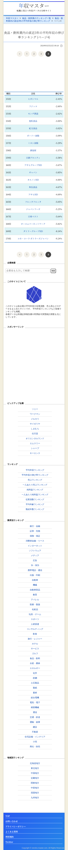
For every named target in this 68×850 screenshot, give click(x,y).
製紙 (35, 688)
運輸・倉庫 (35, 722)
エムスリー (35, 443)
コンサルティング (35, 629)
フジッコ (33, 106)
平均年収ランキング (35, 470)
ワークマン (35, 414)
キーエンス (35, 453)
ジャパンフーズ (33, 209)
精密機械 (35, 707)
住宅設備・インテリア (35, 737)
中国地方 (35, 773)
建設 (35, 727)
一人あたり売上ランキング (35, 485)
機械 (35, 585)
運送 (35, 712)
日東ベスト (33, 216)
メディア (35, 555)
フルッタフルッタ (33, 201)
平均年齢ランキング (35, 504)
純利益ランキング (35, 490)
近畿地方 (35, 778)
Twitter (9, 842)
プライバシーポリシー (16, 826)
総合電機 (35, 697)
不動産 (35, 732)
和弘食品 (33, 187)
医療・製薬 (35, 604)
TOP (8, 816)
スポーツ (35, 619)
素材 (35, 693)
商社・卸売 (35, 746)
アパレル (35, 600)
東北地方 (35, 768)
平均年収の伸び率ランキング (35, 475)
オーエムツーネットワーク (33, 223)
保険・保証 (35, 536)
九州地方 (35, 798)
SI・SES (35, 565)
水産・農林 (35, 663)
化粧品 (35, 609)
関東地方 (35, 783)
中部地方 (35, 788)
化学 (35, 673)
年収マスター (34, 5)
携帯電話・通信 (35, 570)
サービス (35, 648)
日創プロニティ (33, 157)
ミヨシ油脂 (33, 143)
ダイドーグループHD (33, 231)
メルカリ (35, 419)
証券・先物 (35, 531)
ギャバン (33, 172)
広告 (35, 560)
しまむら (35, 429)
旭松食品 (33, 120)
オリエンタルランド (35, 438)
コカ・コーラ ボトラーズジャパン (33, 238)
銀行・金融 (35, 526)
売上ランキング (35, 480)
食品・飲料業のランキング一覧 (36, 18)
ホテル (35, 644)
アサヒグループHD (33, 165)
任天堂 (35, 433)
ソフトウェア (35, 551)
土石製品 (35, 683)
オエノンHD (33, 179)
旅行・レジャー (35, 639)
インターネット (35, 546)
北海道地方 (35, 763)
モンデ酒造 (33, 113)
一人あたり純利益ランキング (35, 494)
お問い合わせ (12, 821)
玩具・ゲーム (35, 614)
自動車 (35, 580)
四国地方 (35, 793)
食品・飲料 (35, 658)
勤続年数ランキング (35, 509)
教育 (35, 595)
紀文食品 (33, 128)
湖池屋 (33, 150)
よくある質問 (12, 831)
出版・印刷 (35, 575)
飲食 (35, 634)
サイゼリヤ (35, 424)
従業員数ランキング (35, 499)
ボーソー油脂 (33, 135)
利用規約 (10, 837)
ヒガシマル (33, 98)
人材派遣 (35, 624)
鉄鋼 (35, 678)
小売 (35, 742)
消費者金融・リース (35, 541)
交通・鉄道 (35, 717)
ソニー (35, 409)
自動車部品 (35, 590)
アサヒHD (33, 194)
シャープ (35, 448)
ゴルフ (35, 653)
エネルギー (35, 668)
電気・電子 (35, 702)
